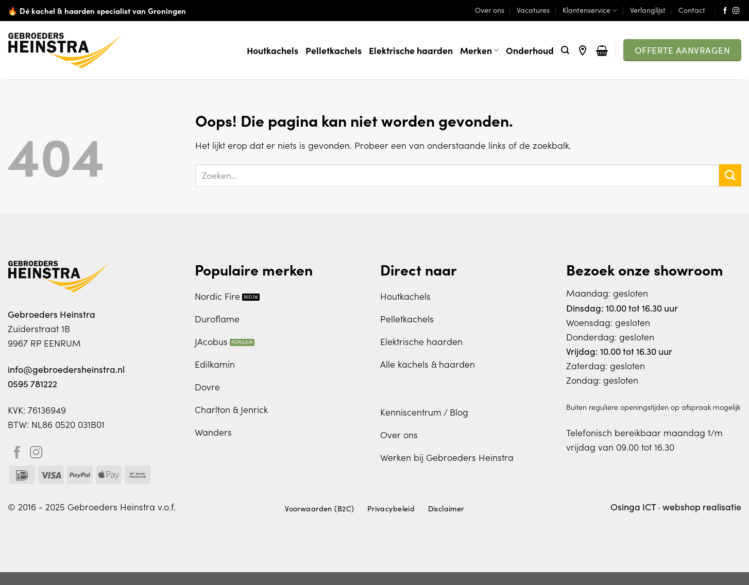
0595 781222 (32, 383)
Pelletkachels (333, 50)
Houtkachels (272, 50)
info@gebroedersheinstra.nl (66, 369)
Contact (691, 10)
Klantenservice (590, 10)
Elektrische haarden (411, 50)
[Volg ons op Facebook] (725, 11)
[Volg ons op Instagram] (736, 11)
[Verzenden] (730, 175)
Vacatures (533, 10)
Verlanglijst (648, 10)
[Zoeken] (565, 50)
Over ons (489, 10)
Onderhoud (530, 50)
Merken (479, 50)
